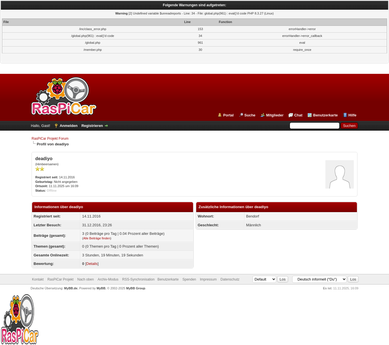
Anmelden (69, 126)
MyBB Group (135, 288)
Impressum (208, 279)
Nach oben (85, 279)
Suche (250, 115)
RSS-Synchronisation (138, 279)
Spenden (189, 279)
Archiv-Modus (108, 279)
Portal (228, 115)
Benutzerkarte (325, 115)
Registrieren (92, 126)
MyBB (101, 288)
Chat (298, 115)
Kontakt (38, 279)
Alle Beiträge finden (96, 238)
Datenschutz (230, 279)
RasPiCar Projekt (60, 279)
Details (92, 264)
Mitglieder (274, 115)
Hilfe (352, 115)
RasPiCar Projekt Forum (50, 139)
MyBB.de (71, 288)
